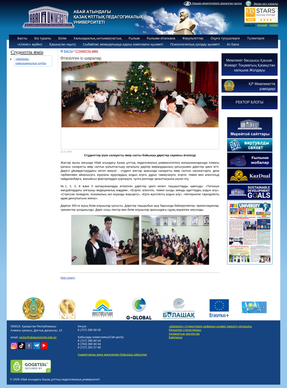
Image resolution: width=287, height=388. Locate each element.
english (274, 25)
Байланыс (176, 337)
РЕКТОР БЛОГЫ (249, 102)
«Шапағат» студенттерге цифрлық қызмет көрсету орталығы (210, 326)
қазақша (249, 25)
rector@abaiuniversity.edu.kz (38, 337)
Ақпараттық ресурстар (184, 333)
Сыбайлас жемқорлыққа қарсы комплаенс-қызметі (123, 44)
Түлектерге (256, 38)
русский (262, 25)
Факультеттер (192, 38)
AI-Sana (233, 44)
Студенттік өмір (86, 51)
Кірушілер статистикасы (185, 330)
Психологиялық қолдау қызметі (195, 44)
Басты (22, 38)
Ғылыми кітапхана (161, 38)
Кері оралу (68, 277)
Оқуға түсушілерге (225, 38)
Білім (62, 38)
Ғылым (134, 38)
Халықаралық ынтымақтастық (98, 38)
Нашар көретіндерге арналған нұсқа (212, 3)
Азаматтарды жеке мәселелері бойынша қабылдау (112, 354)
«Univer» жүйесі (29, 44)
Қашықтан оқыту (62, 44)
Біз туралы (42, 38)
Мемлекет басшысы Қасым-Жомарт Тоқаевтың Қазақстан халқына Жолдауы (249, 65)
